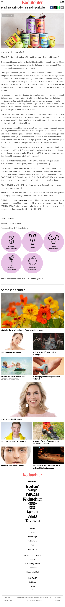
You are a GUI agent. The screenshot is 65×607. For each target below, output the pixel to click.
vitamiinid (21, 279)
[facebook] (51, 8)
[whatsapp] (58, 8)
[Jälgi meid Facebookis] (32, 590)
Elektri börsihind (32, 572)
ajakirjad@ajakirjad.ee (41, 598)
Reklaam (32, 582)
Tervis (32, 532)
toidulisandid (31, 279)
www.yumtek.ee (25, 200)
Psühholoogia (33, 537)
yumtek (40, 279)
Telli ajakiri (33, 568)
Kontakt (33, 586)
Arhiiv (32, 559)
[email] (62, 8)
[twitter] (55, 8)
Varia (32, 545)
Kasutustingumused (32, 563)
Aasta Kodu (32, 549)
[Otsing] (59, 2)
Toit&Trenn (32, 541)
